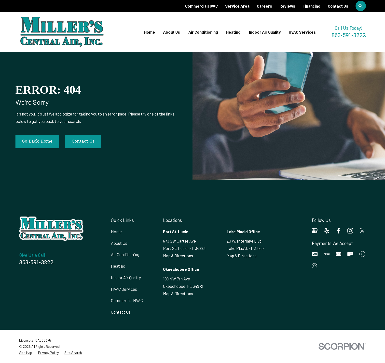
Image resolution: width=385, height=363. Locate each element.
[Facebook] (338, 230)
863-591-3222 (348, 36)
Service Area (237, 5)
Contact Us (338, 5)
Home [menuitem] (149, 31)
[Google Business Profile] (314, 230)
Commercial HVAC (201, 5)
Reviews (287, 5)
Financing (311, 5)
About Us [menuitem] (171, 31)
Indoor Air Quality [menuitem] (265, 31)
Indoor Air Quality (126, 277)
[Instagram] (350, 230)
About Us (119, 243)
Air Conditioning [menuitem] (203, 31)
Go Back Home (37, 142)
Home (116, 231)
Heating (118, 265)
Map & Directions (178, 255)
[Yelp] (327, 230)
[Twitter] (362, 230)
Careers (264, 5)
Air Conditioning (125, 254)
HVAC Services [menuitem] (302, 31)
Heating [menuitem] (233, 31)
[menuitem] (25, 352)
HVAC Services (124, 289)
